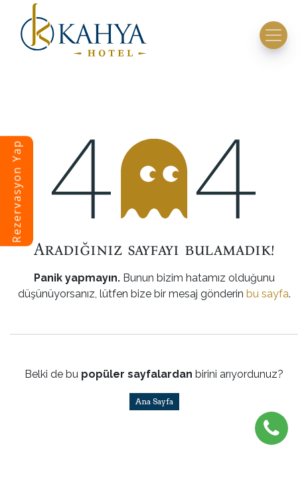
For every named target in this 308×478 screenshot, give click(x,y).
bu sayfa (267, 293)
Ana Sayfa (154, 401)
